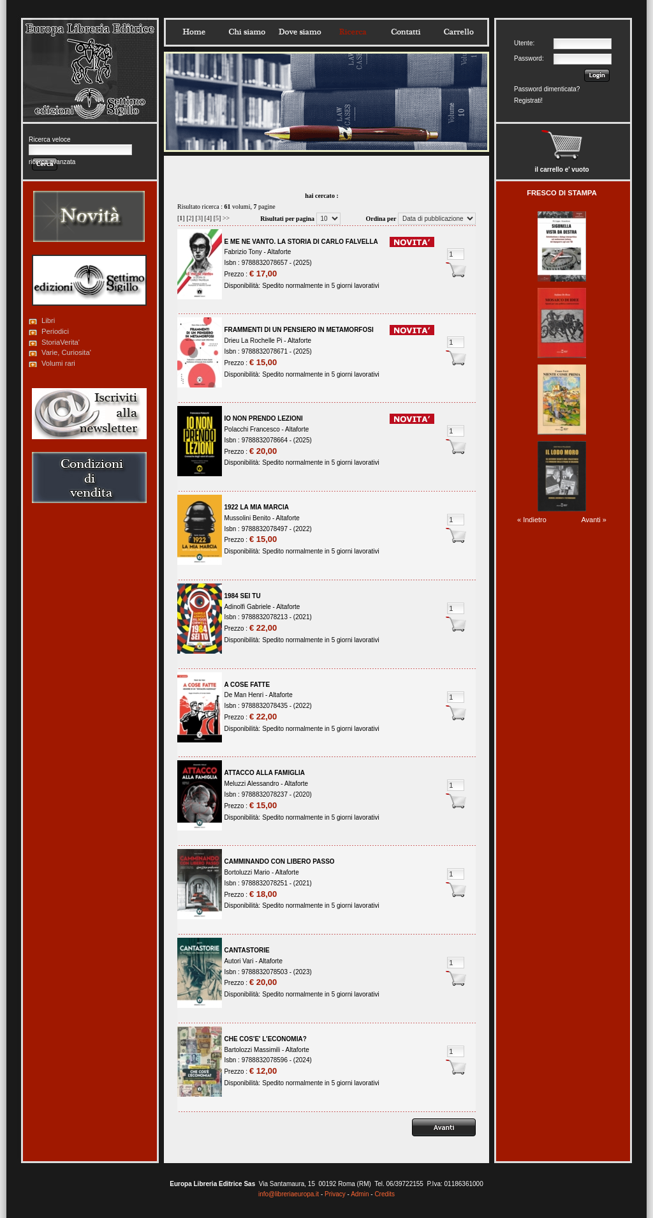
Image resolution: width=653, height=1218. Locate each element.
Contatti (405, 32)
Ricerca (352, 32)
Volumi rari (58, 363)
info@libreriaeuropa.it (288, 1194)
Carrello (458, 32)
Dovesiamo (300, 32)
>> (226, 218)
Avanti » (593, 519)
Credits (384, 1194)
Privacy (335, 1194)
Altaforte (279, 251)
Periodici (55, 331)
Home (194, 32)
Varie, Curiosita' (66, 352)
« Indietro (532, 519)
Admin (360, 1194)
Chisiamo (247, 32)
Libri (48, 320)
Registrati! (528, 100)
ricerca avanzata (52, 161)
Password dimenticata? (547, 89)
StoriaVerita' (60, 342)
